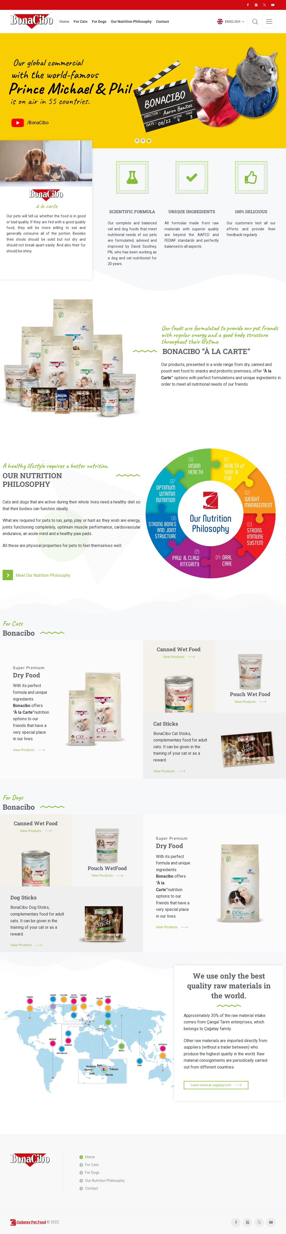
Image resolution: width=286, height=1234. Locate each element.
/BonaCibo (38, 122)
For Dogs (92, 1172)
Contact (91, 1188)
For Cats (92, 1165)
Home (90, 1157)
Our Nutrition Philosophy (105, 1180)
